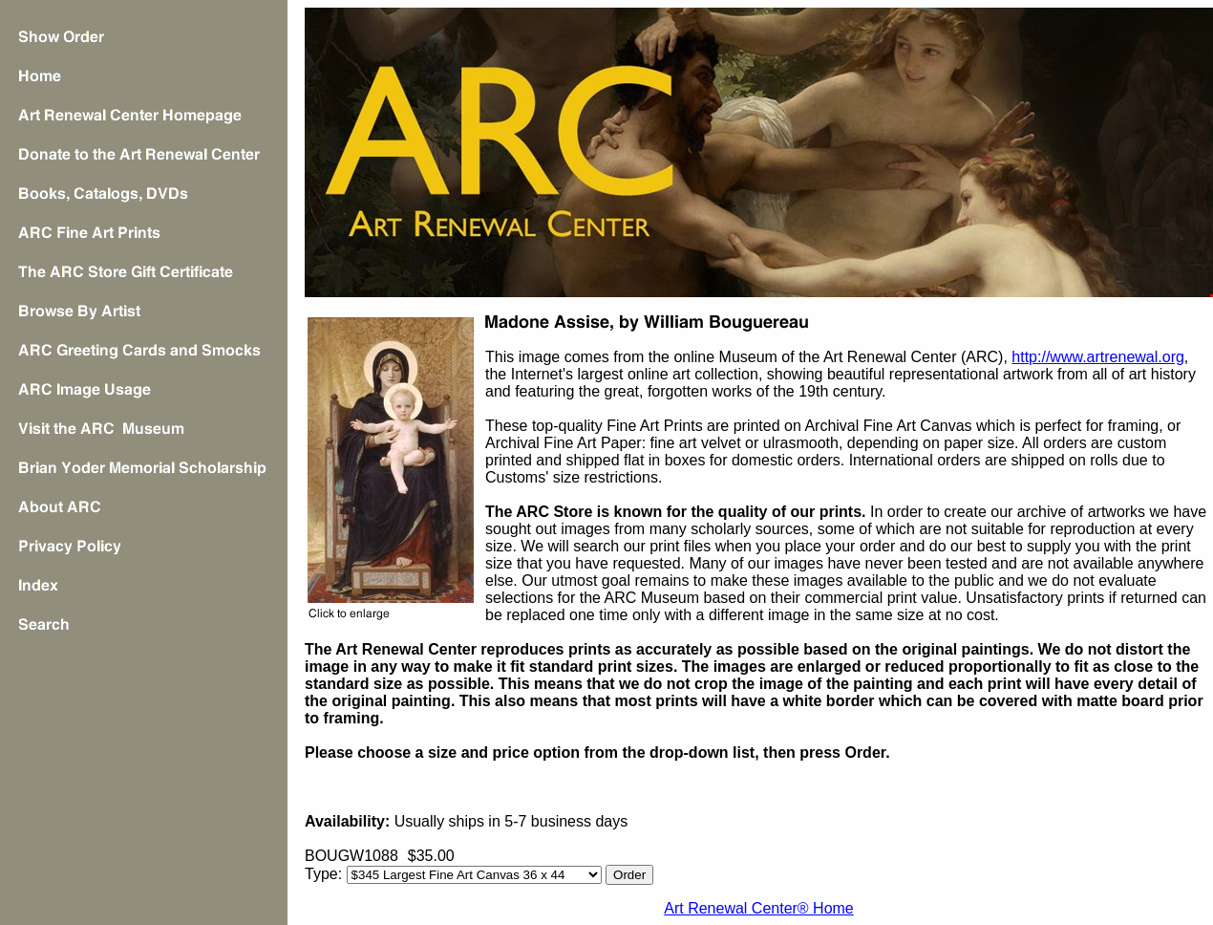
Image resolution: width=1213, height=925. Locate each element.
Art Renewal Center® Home (759, 908)
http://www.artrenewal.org (1097, 357)
